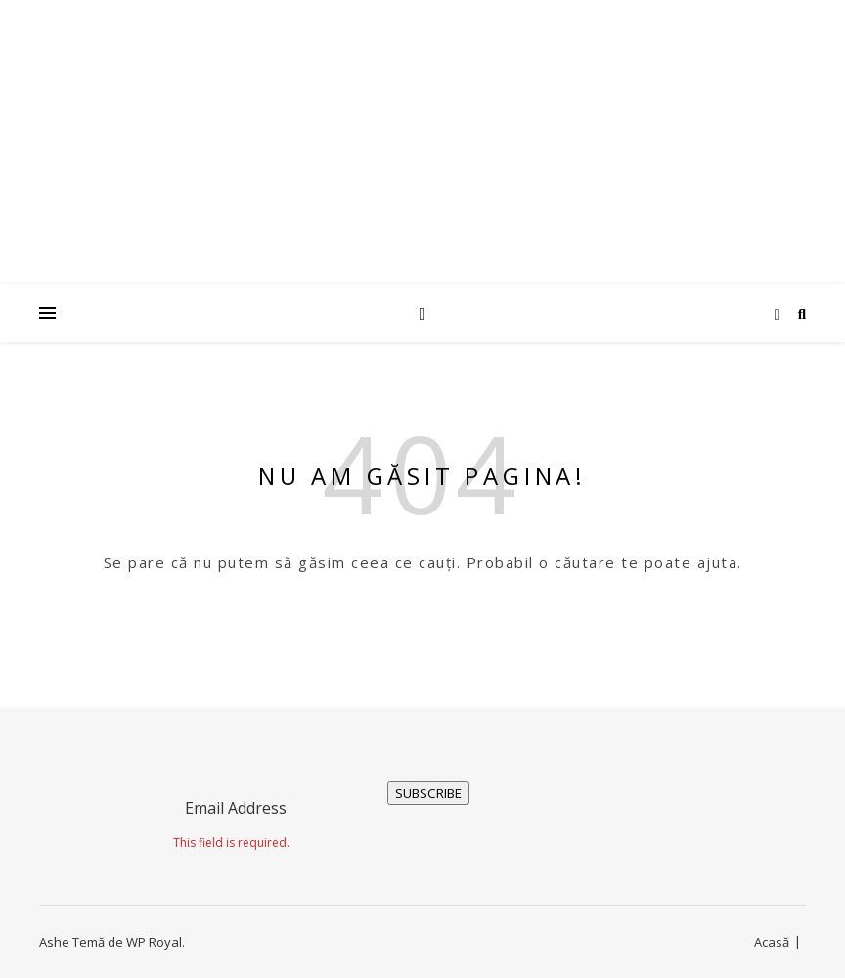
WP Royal (154, 942)
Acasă (771, 942)
